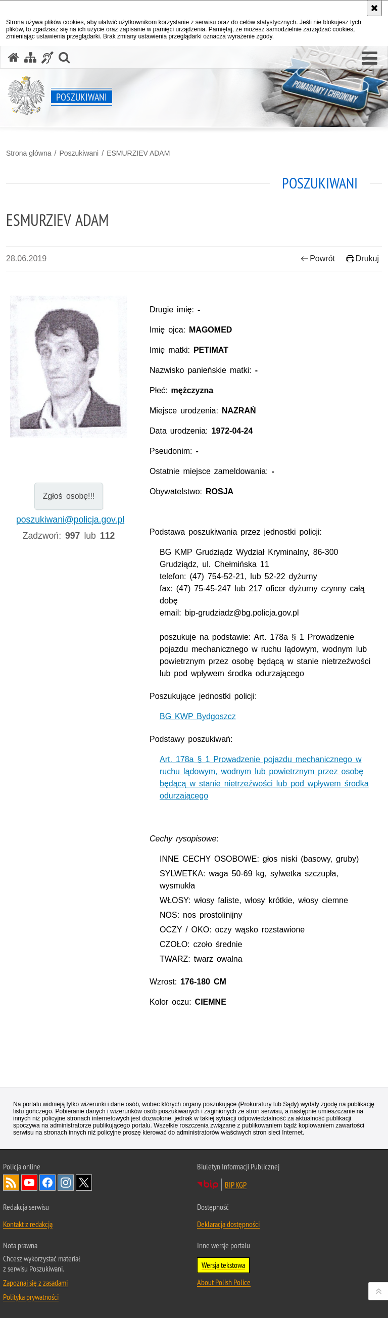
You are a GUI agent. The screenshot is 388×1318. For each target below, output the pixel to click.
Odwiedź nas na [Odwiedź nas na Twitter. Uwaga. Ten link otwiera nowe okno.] (84, 1182)
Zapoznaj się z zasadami (35, 1283)
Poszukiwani (79, 153)
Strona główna (29, 153)
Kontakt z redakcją (28, 1224)
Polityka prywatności (31, 1297)
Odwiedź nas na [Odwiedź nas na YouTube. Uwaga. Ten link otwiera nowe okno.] (29, 1182)
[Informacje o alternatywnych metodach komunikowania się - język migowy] (47, 57)
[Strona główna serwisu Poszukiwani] (13, 57)
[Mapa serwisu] (30, 57)
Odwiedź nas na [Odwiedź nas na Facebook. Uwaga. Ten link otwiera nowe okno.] (47, 1182)
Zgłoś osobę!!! (69, 496)
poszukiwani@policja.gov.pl (70, 519)
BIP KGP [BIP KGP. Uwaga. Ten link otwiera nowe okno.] (236, 1185)
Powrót (318, 258)
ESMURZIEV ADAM (138, 153)
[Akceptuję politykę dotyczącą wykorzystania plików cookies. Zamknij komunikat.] (374, 8)
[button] (369, 58)
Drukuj (362, 258)
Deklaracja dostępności (228, 1224)
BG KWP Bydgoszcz (198, 716)
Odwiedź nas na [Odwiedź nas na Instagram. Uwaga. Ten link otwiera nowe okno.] (66, 1182)
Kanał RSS (11, 1182)
